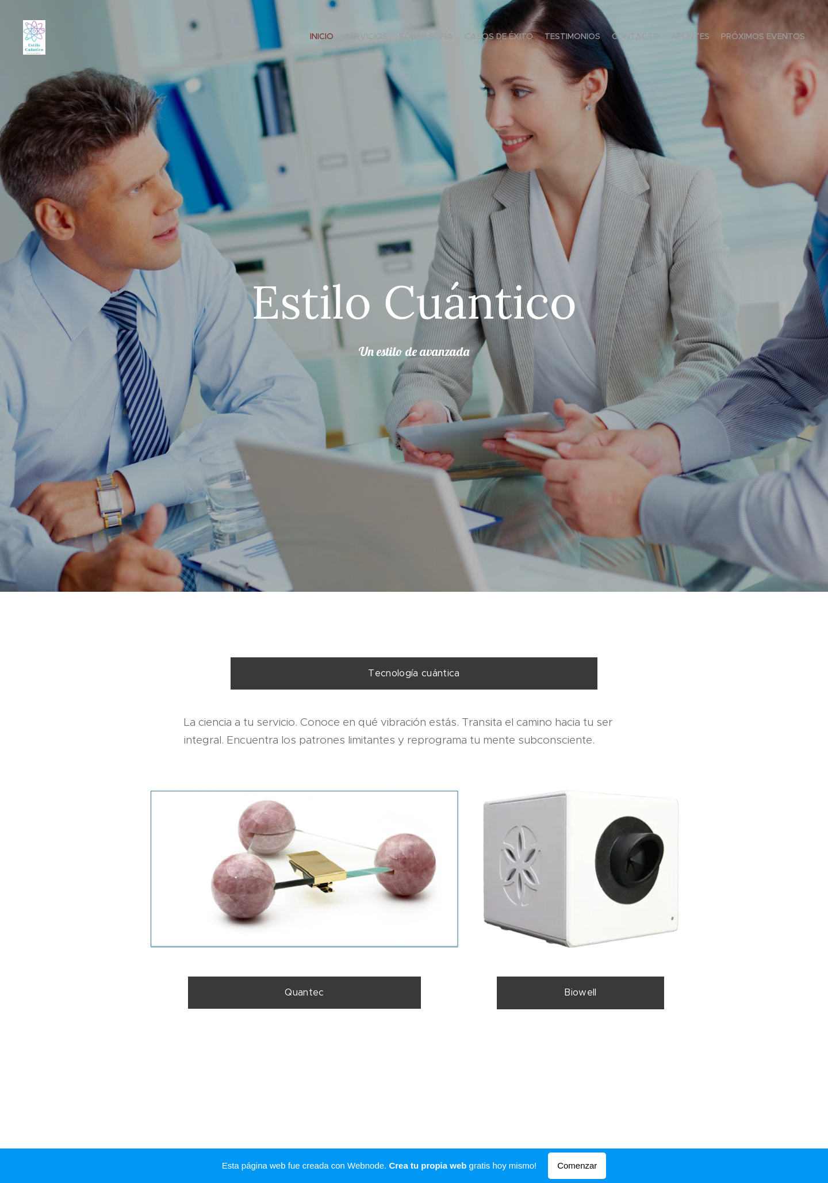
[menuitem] (726, 37)
